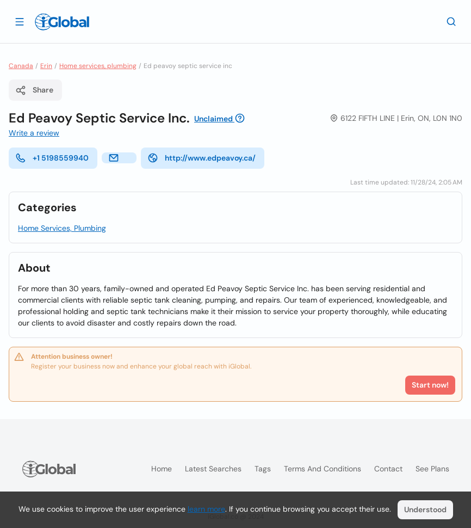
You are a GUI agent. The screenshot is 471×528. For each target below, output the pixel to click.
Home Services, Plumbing (62, 228)
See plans (432, 469)
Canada (21, 66)
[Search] (451, 21)
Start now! (430, 385)
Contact (388, 469)
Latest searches (213, 469)
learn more (206, 509)
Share (34, 90)
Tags (263, 469)
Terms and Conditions (322, 469)
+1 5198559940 (52, 157)
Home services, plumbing (98, 66)
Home (161, 469)
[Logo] (62, 22)
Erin (46, 66)
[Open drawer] (19, 21)
